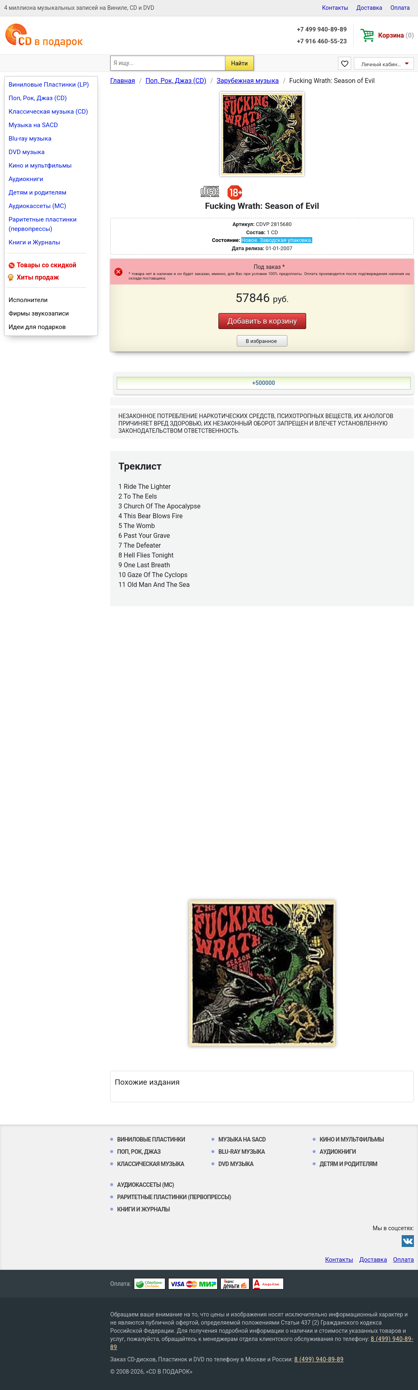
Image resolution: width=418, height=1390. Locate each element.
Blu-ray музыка (30, 138)
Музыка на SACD (33, 125)
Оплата (400, 7)
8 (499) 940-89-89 (319, 1359)
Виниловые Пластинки (151, 1139)
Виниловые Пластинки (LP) (49, 84)
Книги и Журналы (34, 242)
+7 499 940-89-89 (322, 29)
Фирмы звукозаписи (39, 313)
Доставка (369, 7)
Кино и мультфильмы (40, 165)
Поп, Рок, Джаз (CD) (38, 98)
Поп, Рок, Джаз (139, 1151)
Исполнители (28, 300)
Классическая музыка (150, 1164)
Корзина (396, 35)
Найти (239, 63)
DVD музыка (26, 152)
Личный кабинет (381, 64)
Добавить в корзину (262, 321)
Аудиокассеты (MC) (37, 206)
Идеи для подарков (37, 327)
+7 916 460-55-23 (322, 41)
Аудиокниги (26, 179)
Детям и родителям (38, 192)
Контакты (335, 7)
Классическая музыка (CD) (48, 111)
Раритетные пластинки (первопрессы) (43, 224)
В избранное (261, 341)
